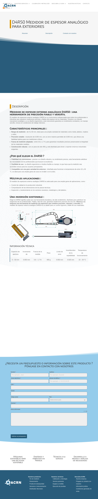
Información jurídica (82, 485)
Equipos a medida (58, 483)
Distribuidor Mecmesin (36, 488)
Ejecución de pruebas (59, 485)
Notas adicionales (15, 409)
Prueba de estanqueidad (36, 483)
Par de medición (34, 478)
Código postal (14, 397)
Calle (12, 384)
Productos (7, 3)
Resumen (25, 33)
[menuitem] (7, 9)
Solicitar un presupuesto (19, 436)
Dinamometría (33, 480)
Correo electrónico (16, 378)
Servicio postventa (58, 480)
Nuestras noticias (74, 3)
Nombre (13, 372)
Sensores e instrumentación (37, 485)
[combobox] (68, 400)
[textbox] (66, 400)
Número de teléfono (54, 378)
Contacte (86, 3)
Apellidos (51, 372)
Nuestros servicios (21, 3)
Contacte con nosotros (69, 33)
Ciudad (12, 390)
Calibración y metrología (41, 3)
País (50, 397)
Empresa (13, 403)
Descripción (48, 33)
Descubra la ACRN (58, 3)
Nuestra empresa (81, 478)
